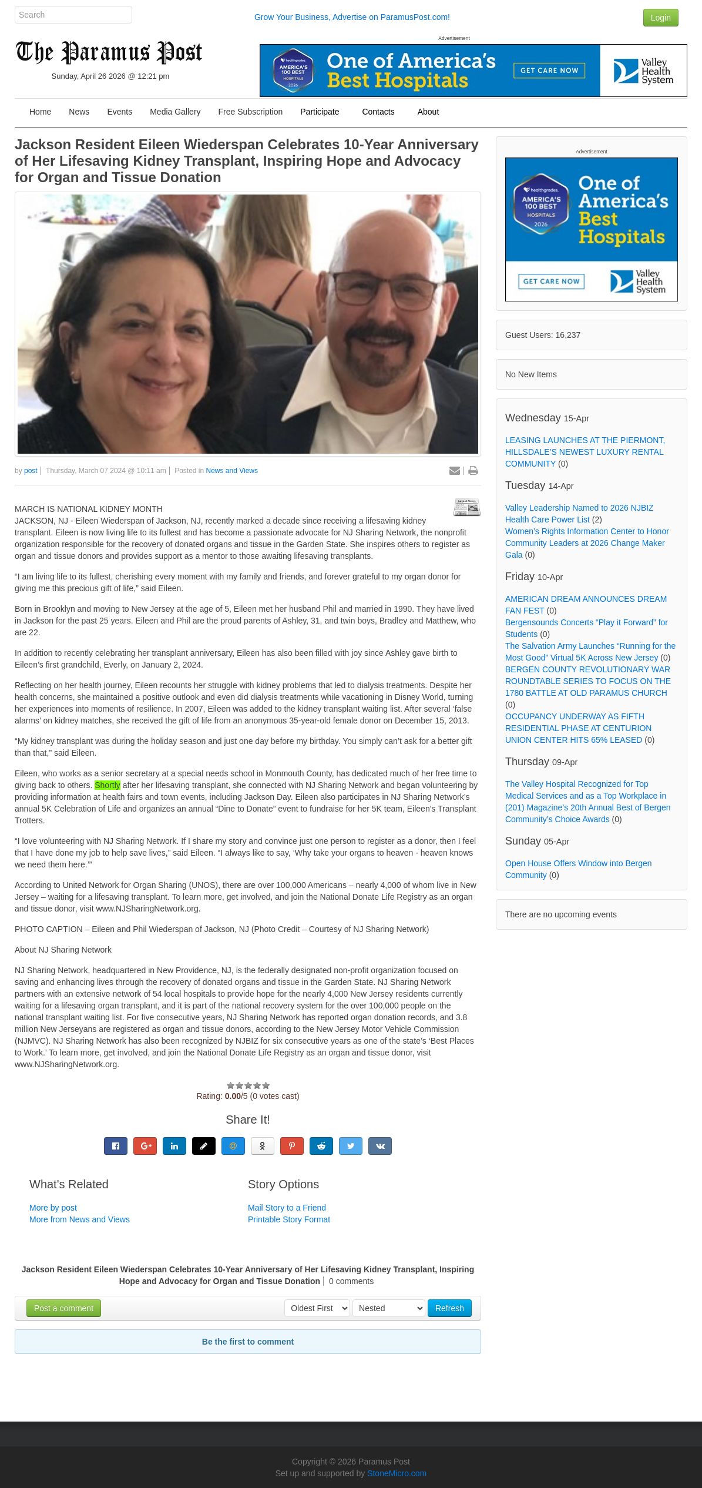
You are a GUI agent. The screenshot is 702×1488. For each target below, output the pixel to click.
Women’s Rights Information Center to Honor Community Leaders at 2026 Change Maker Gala (587, 543)
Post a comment (63, 1308)
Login (661, 17)
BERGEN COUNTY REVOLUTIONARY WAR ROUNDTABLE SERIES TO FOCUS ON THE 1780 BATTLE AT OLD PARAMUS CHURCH (588, 681)
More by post (53, 1207)
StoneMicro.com (396, 1473)
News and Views (232, 471)
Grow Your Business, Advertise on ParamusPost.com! (352, 17)
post (31, 471)
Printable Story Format (289, 1219)
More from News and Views (79, 1219)
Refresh (449, 1308)
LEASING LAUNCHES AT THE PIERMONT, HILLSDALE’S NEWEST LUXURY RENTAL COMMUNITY (585, 451)
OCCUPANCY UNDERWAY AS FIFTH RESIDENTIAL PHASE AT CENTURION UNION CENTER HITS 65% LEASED (578, 728)
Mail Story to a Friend (287, 1207)
